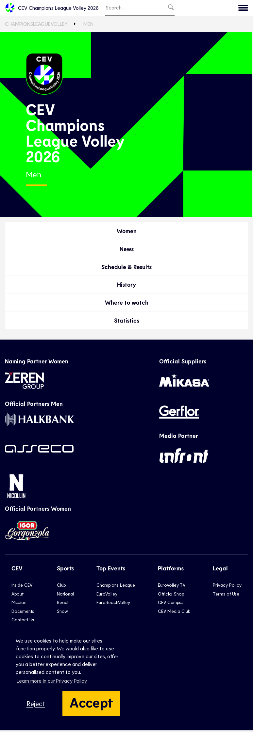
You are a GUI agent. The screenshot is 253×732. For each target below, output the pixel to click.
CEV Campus (170, 604)
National (65, 595)
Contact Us (22, 621)
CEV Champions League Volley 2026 (52, 8)
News (127, 250)
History (126, 286)
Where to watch (126, 304)
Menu (208, 8)
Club (61, 586)
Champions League (115, 586)
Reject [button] (35, 703)
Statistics (126, 321)
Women (127, 232)
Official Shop (171, 595)
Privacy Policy (227, 586)
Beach (63, 604)
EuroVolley (106, 595)
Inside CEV (21, 586)
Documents (22, 612)
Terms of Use (226, 595)
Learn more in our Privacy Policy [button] (52, 680)
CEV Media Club (174, 612)
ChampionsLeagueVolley (36, 25)
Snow (62, 612)
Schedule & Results (126, 268)
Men (88, 25)
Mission (18, 604)
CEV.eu (234, 8)
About (17, 595)
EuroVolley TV (171, 586)
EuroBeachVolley (113, 604)
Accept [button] (91, 702)
